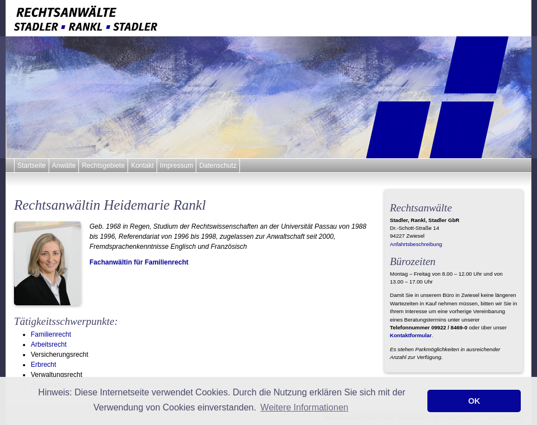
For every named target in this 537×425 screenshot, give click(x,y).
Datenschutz (218, 165)
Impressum (176, 165)
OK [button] (474, 400)
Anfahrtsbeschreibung (416, 244)
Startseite (31, 165)
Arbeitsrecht (49, 344)
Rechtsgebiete (103, 165)
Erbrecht (43, 365)
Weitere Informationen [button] (304, 407)
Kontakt (142, 165)
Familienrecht (51, 334)
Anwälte (64, 165)
